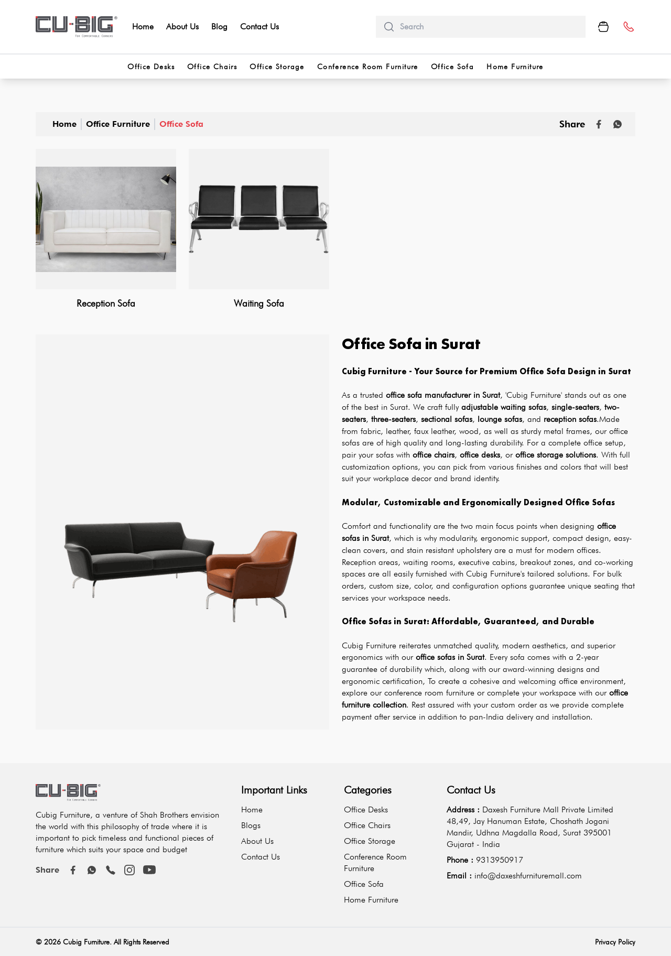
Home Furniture (371, 900)
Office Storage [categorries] (277, 66)
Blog (219, 26)
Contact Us (259, 26)
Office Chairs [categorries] (212, 66)
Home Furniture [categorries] (515, 66)
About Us (182, 26)
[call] (110, 870)
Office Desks (366, 809)
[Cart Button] (603, 26)
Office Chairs (367, 825)
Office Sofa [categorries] (452, 66)
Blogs (251, 825)
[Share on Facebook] (598, 124)
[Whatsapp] (617, 124)
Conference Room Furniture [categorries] (367, 66)
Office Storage (369, 841)
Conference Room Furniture (375, 862)
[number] (628, 27)
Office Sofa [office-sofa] (181, 124)
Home (64, 124)
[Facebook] (73, 870)
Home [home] (143, 26)
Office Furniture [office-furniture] (118, 124)
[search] (488, 26)
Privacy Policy (615, 942)
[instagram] (129, 870)
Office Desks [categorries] (151, 66)
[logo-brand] (76, 26)
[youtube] (149, 870)
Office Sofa (364, 884)
